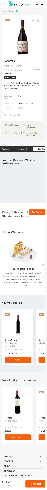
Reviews (5, 149)
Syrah (11, 11)
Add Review (37, 212)
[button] (23, 4)
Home (4, 11)
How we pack (21, 149)
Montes (19, 11)
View (17, 359)
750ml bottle (10, 78)
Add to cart (35, 483)
